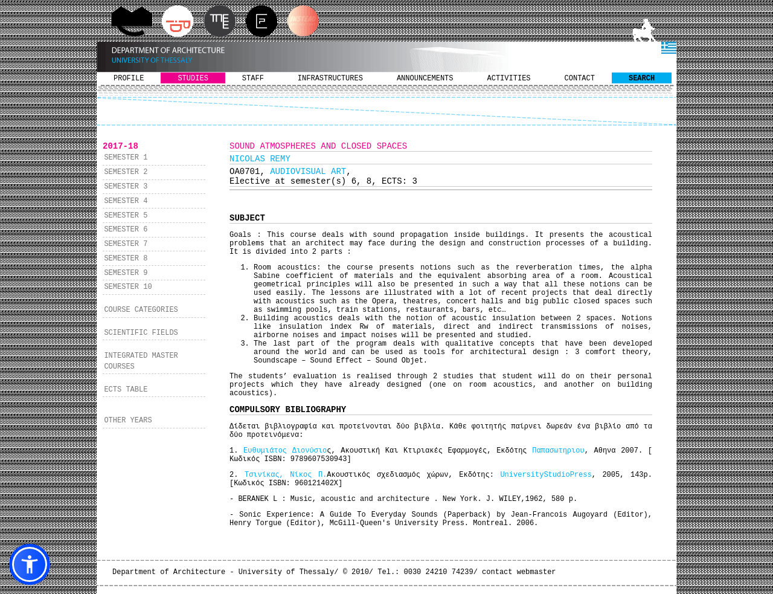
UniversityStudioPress (545, 475)
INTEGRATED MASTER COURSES (141, 361)
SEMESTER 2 (125, 172)
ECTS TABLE (125, 390)
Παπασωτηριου (558, 451)
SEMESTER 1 (125, 157)
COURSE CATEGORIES (141, 310)
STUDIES (193, 78)
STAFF (253, 78)
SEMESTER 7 (125, 244)
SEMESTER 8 (125, 258)
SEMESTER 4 (125, 201)
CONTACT (580, 78)
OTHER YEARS (128, 420)
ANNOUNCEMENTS (425, 78)
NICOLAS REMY (259, 159)
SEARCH (642, 78)
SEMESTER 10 (128, 287)
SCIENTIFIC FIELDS (141, 333)
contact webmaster (519, 572)
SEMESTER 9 (125, 273)
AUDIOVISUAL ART (308, 171)
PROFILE (129, 78)
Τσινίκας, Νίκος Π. (286, 475)
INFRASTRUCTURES (330, 78)
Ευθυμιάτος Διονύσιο (285, 451)
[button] (29, 564)
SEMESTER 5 (125, 215)
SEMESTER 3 (125, 186)
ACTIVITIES (509, 78)
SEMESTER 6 (125, 229)
